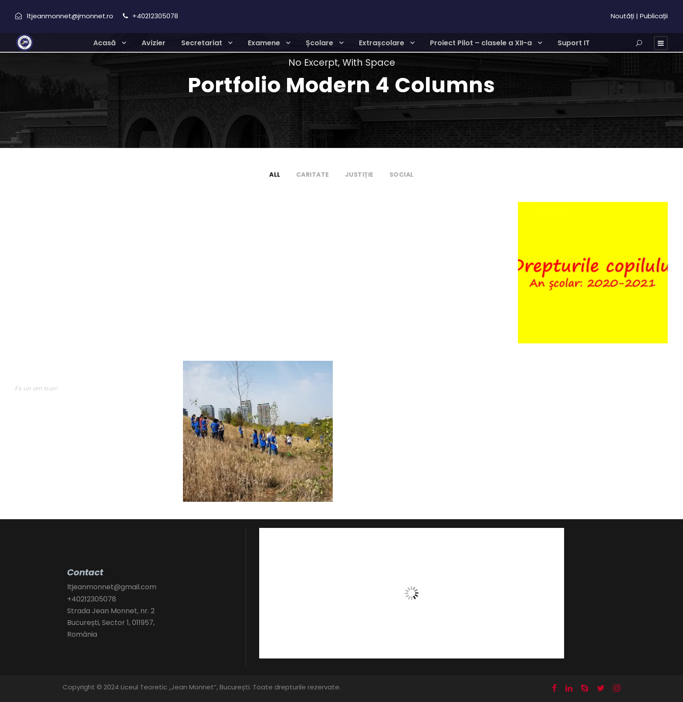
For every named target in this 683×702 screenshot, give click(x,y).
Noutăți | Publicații (639, 15)
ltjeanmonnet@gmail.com (111, 587)
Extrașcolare (381, 43)
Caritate (312, 174)
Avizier (154, 43)
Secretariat (201, 43)
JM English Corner (52, 219)
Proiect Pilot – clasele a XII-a (481, 43)
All (275, 174)
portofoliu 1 (206, 219)
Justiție (359, 174)
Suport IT (574, 43)
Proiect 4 (369, 219)
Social (401, 174)
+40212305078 (91, 599)
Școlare (319, 43)
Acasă (104, 43)
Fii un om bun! (36, 388)
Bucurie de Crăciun (55, 378)
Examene (264, 43)
